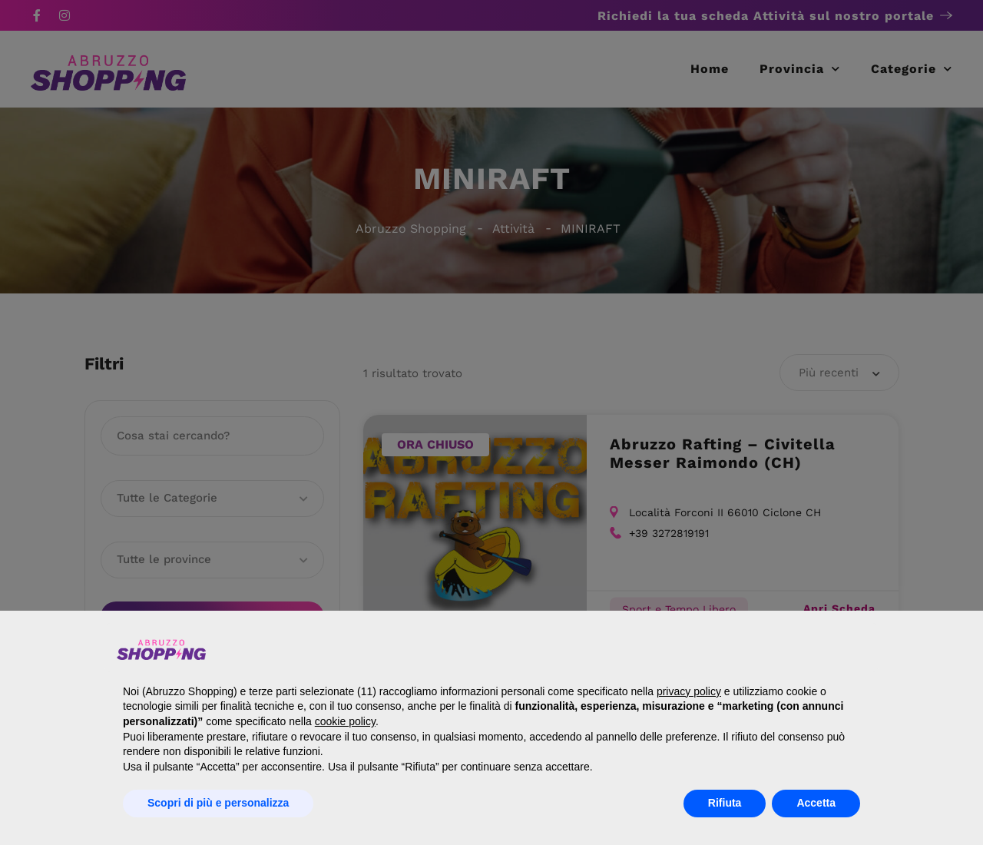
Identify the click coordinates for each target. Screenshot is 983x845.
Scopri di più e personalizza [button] (218, 803)
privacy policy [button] (689, 691)
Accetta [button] (816, 803)
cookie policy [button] (345, 721)
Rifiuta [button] (725, 803)
